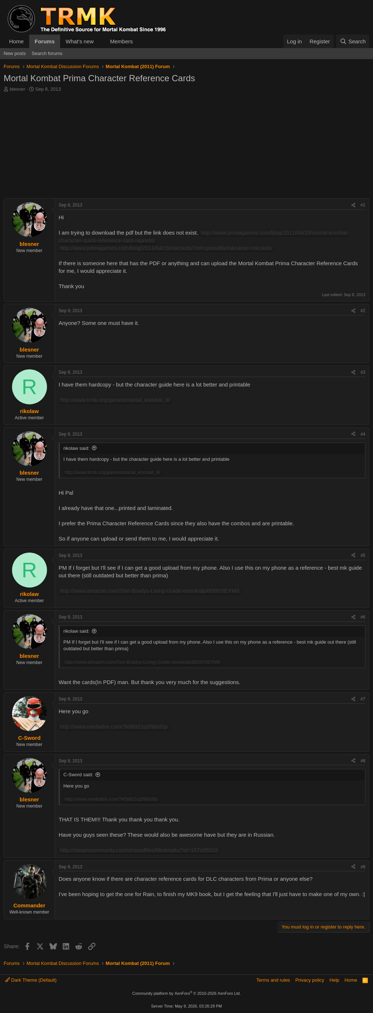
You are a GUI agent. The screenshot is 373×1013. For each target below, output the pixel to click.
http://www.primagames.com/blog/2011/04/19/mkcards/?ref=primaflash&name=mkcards (166, 248)
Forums (45, 41)
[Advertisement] (186, 147)
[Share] (353, 205)
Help (334, 980)
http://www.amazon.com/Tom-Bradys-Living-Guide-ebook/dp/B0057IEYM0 (149, 591)
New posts (15, 53)
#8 (363, 760)
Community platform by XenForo (186, 993)
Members (121, 41)
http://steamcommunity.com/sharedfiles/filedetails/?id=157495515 (139, 850)
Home (16, 41)
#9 (363, 866)
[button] (99, 41)
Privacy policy (309, 980)
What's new (80, 41)
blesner (17, 89)
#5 (363, 555)
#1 (363, 205)
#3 (363, 372)
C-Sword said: (78, 774)
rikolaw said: (76, 448)
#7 (363, 699)
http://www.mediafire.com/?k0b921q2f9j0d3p (114, 726)
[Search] (352, 41)
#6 (363, 617)
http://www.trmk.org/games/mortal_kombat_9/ (115, 400)
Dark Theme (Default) (30, 980)
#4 (363, 434)
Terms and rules (273, 980)
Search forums (47, 53)
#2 (363, 310)
